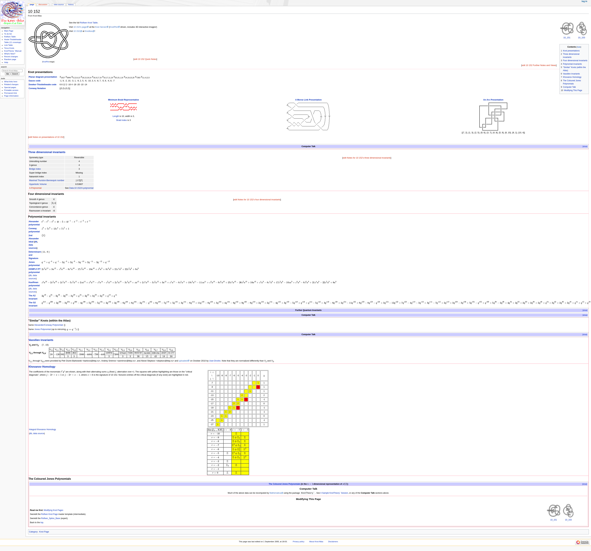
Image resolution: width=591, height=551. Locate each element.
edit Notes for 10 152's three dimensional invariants (367, 158)
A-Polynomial (35, 188)
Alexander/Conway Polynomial (48, 325)
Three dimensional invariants (46, 152)
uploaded (183, 361)
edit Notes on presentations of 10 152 (46, 137)
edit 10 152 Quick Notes (145, 59)
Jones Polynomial (42, 329)
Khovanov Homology (42, 366)
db (36, 242)
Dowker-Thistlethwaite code (43, 84)
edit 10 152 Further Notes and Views (539, 65)
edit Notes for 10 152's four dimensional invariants (257, 199)
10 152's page (80, 27)
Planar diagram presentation (43, 77)
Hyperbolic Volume (38, 184)
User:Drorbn (215, 361)
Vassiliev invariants (41, 339)
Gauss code (35, 81)
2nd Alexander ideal (34, 238)
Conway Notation (37, 88)
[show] (585, 146)
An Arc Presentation (493, 100)
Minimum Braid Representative (123, 100)
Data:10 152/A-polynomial (81, 188)
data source (38, 433)
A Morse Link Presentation (308, 100)
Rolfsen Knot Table (89, 23)
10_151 (566, 37)
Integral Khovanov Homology (42, 429)
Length (116, 116)
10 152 (76, 31)
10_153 (581, 37)
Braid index (121, 120)
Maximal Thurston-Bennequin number (46, 180)
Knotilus (88, 31)
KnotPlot (46, 62)
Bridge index (35, 169)
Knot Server (100, 27)
